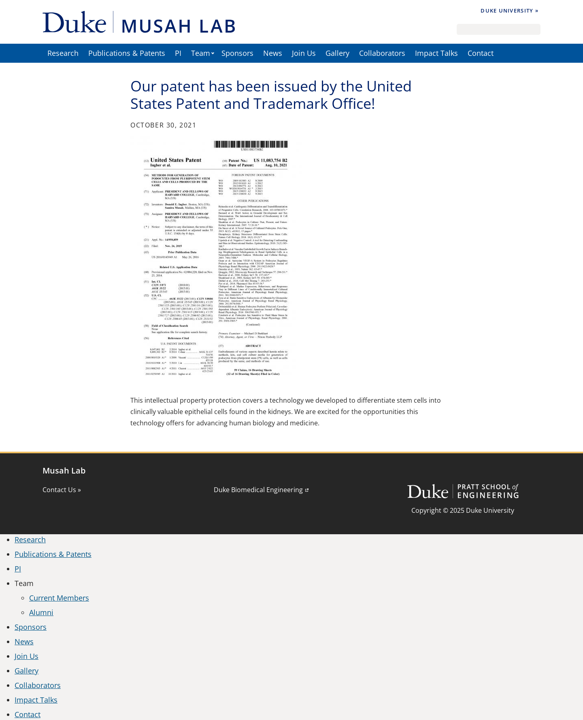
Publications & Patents (126, 53)
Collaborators (382, 53)
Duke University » (509, 10)
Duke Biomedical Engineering (258, 489)
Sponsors (237, 53)
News (272, 53)
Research (63, 53)
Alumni (41, 612)
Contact (481, 53)
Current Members (59, 598)
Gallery (337, 53)
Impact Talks (436, 53)
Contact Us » (62, 489)
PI (178, 53)
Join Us (304, 53)
